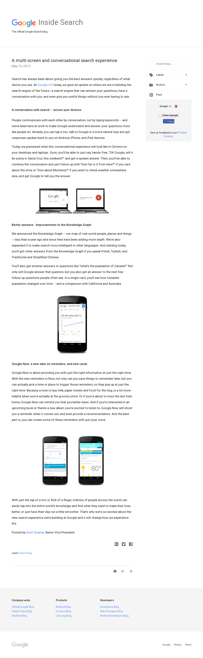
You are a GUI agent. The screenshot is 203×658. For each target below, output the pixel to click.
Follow (169, 121)
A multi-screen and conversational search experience (64, 60)
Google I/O (45, 85)
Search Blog (26, 553)
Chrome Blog (63, 611)
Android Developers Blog (114, 615)
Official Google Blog (23, 606)
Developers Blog (109, 606)
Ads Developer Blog (111, 611)
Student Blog (19, 615)
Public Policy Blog (22, 611)
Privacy (178, 644)
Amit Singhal (35, 532)
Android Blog (63, 606)
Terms (188, 644)
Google (166, 644)
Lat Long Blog (63, 615)
